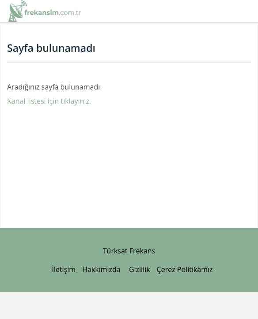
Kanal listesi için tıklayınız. (49, 101)
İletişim (64, 269)
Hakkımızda (101, 269)
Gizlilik (139, 269)
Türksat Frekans (129, 251)
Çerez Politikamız (185, 269)
